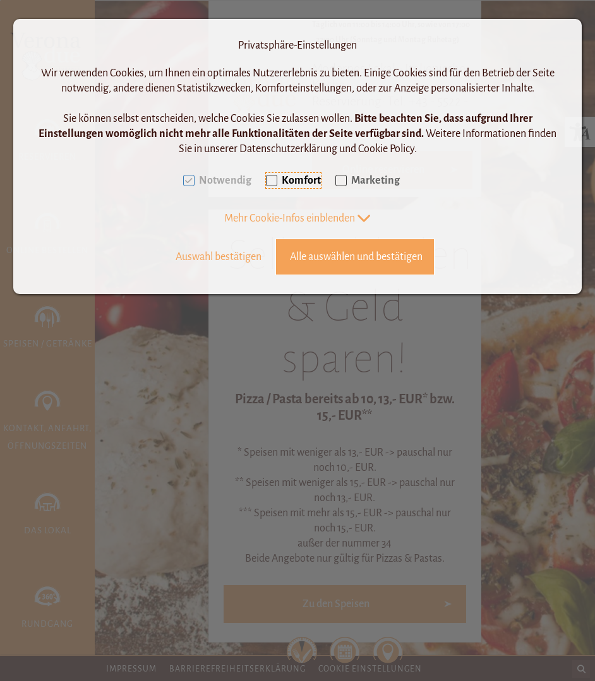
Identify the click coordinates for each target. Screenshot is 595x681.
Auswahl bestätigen (218, 257)
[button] (297, 218)
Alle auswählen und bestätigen (356, 257)
